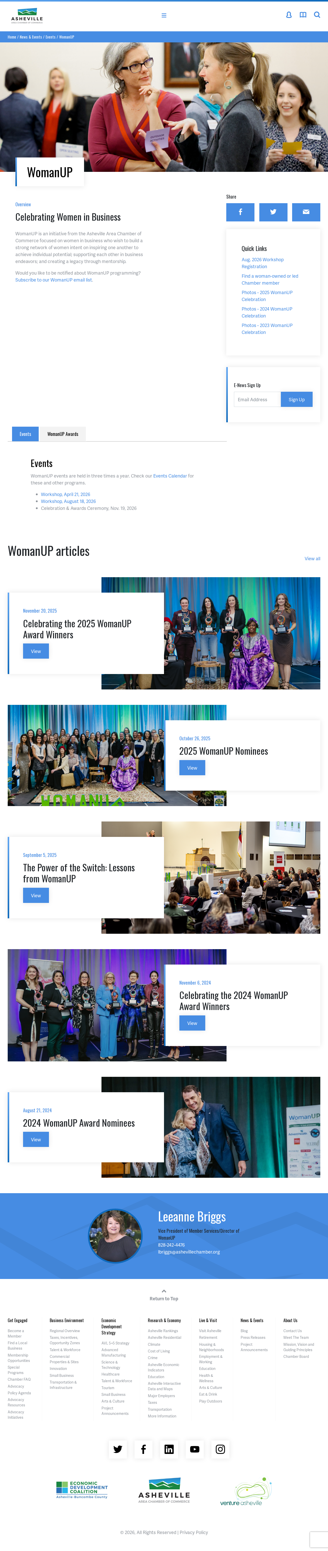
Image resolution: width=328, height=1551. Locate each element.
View (36, 651)
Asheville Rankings (163, 1330)
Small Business (62, 1375)
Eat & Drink (208, 1394)
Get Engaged (17, 1320)
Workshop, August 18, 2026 (68, 501)
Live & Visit (208, 1320)
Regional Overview (65, 1330)
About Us (290, 1320)
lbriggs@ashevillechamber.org (189, 1251)
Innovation (58, 1368)
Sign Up (297, 399)
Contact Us (292, 1330)
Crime (153, 1357)
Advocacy (16, 1386)
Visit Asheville (210, 1330)
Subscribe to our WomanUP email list (53, 279)
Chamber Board (296, 1356)
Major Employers (161, 1395)
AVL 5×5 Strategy (115, 1343)
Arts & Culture (113, 1401)
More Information (162, 1416)
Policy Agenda (19, 1392)
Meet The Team (296, 1337)
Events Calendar (170, 475)
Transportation (160, 1409)
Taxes (152, 1402)
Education (156, 1376)
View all (312, 558)
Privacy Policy (194, 1532)
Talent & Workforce (65, 1349)
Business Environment (67, 1320)
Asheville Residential (164, 1337)
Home (12, 37)
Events (51, 37)
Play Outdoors (210, 1401)
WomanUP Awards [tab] (62, 434)
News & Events (31, 37)
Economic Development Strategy (111, 1326)
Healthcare (110, 1374)
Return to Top (164, 1294)
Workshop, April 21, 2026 (65, 494)
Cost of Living (159, 1351)
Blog (244, 1330)
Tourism (107, 1387)
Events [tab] (25, 434)
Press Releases (253, 1337)
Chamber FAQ (19, 1379)
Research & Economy (164, 1320)
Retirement (208, 1337)
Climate (154, 1344)
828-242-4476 (171, 1244)
